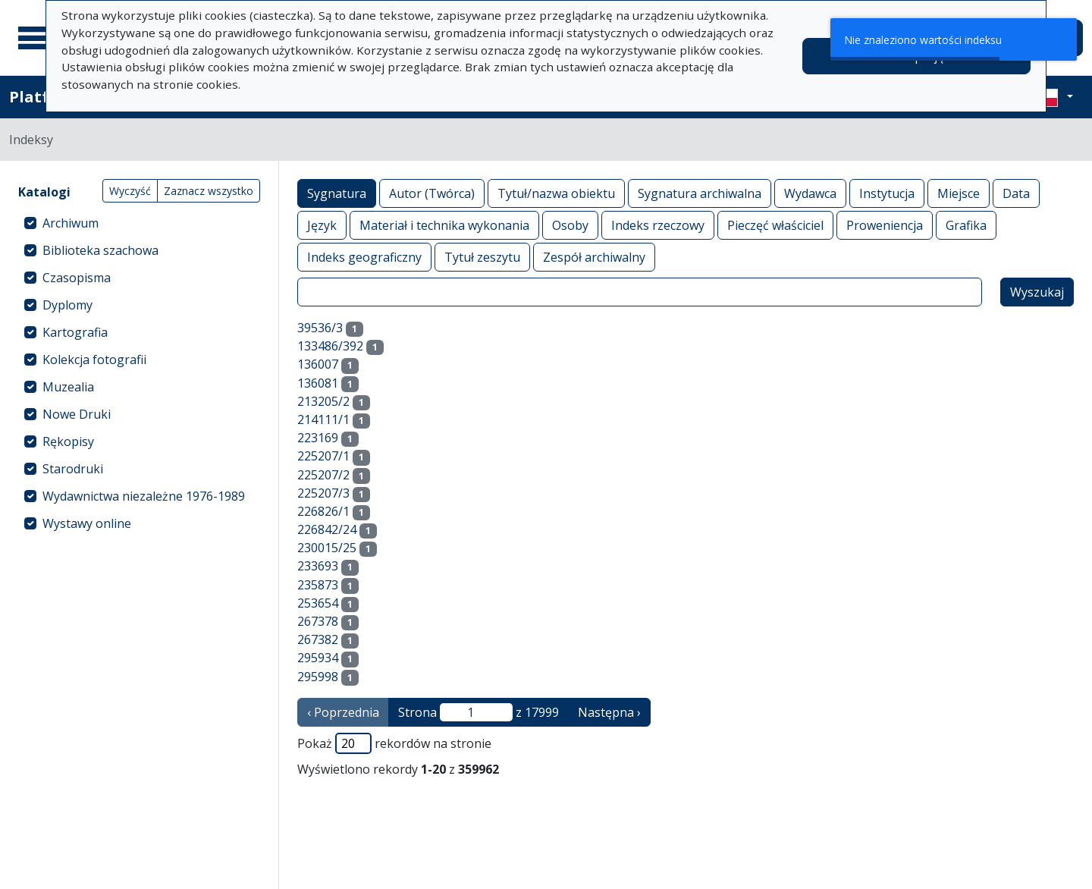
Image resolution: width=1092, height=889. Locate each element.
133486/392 (330, 346)
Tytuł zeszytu (482, 256)
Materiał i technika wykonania (444, 225)
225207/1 (323, 456)
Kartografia (75, 332)
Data (1016, 193)
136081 (317, 383)
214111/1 (323, 419)
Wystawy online (86, 523)
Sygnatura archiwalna (699, 193)
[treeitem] (139, 223)
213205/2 (323, 401)
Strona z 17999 (478, 712)
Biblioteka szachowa (100, 250)
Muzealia (68, 387)
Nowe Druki (76, 414)
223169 (317, 437)
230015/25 (326, 547)
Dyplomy (67, 305)
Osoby (570, 225)
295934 (317, 657)
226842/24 (326, 529)
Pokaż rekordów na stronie (394, 743)
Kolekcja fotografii (94, 359)
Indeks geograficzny (364, 256)
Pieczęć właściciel (775, 225)
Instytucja (887, 193)
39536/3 (320, 327)
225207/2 (323, 474)
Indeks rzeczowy (657, 225)
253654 (317, 603)
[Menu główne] (37, 38)
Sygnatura (336, 193)
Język (322, 225)
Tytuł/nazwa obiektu (556, 193)
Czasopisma (76, 277)
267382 (317, 639)
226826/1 (323, 511)
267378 (317, 621)
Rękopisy (68, 441)
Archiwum (70, 223)
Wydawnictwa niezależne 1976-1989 (143, 496)
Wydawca (810, 193)
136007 (317, 364)
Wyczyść (130, 191)
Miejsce (958, 193)
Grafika (966, 225)
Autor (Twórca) (432, 193)
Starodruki (72, 468)
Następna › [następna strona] (609, 712)
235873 (317, 584)
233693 (317, 566)
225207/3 (323, 493)
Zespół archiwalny (594, 256)
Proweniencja (884, 225)
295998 (317, 676)
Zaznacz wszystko (208, 191)
